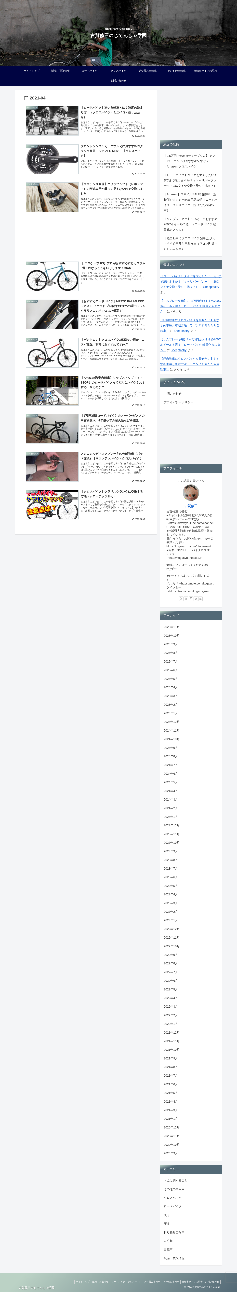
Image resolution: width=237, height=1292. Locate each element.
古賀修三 (191, 506)
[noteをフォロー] (191, 599)
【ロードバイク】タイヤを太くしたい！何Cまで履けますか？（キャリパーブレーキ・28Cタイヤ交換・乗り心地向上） (190, 180)
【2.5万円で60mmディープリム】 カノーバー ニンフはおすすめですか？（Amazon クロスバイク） (189, 161)
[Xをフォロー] (181, 599)
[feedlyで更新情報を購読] (196, 599)
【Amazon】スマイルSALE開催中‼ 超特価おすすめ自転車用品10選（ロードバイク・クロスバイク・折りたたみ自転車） (190, 202)
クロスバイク (131, 1281)
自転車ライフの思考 (191, 1281)
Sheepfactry (211, 287)
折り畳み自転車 (150, 1281)
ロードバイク (114, 1281)
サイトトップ (77, 1281)
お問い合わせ (173, 393)
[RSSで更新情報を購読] (200, 599)
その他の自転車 (169, 1281)
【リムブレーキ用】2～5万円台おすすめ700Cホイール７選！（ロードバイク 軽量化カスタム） (190, 224)
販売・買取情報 (95, 1281)
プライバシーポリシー (178, 402)
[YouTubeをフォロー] (186, 599)
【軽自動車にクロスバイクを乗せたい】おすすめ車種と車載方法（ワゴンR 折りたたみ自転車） (190, 244)
